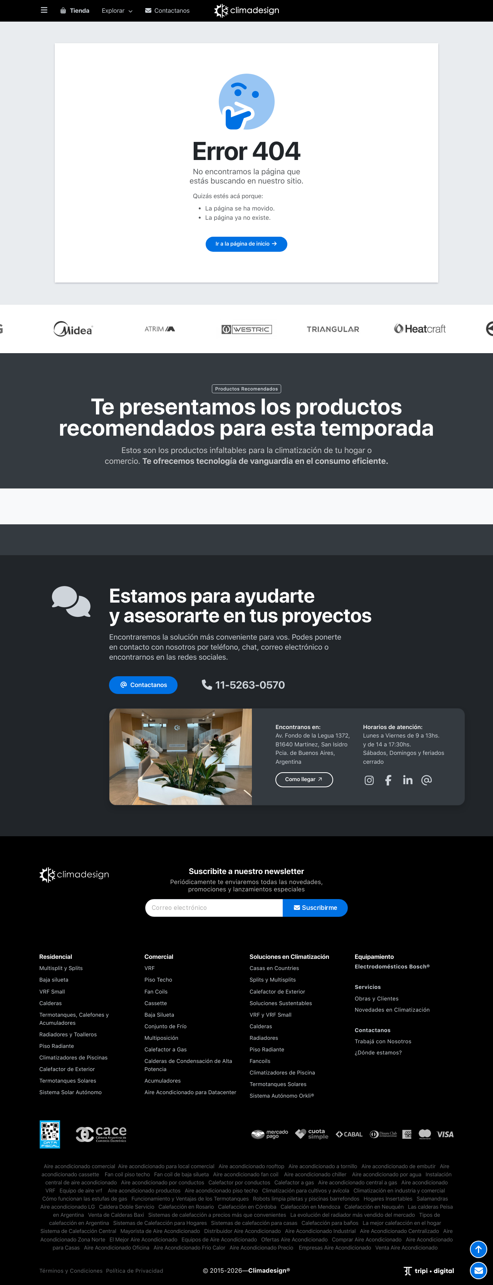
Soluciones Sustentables (281, 1003)
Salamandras (432, 1199)
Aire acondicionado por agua (387, 1175)
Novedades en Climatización (392, 1010)
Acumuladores (162, 1081)
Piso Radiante (56, 1046)
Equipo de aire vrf (81, 1191)
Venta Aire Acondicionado (406, 1248)
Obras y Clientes (377, 999)
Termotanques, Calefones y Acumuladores (74, 1019)
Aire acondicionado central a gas (357, 1183)
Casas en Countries (274, 968)
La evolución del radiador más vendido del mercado (352, 1215)
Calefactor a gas (294, 1183)
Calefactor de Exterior (67, 1069)
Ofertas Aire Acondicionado (294, 1240)
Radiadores (264, 1038)
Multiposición (161, 1038)
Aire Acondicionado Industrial (320, 1231)
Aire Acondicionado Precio (262, 1248)
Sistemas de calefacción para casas (254, 1223)
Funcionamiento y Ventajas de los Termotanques (190, 1199)
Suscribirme (315, 907)
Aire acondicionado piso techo (221, 1191)
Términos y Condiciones (71, 1271)
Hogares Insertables (388, 1199)
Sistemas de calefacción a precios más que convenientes (217, 1215)
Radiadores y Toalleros (68, 1035)
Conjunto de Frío (165, 1027)
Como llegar (304, 779)
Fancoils (260, 1061)
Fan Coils (156, 992)
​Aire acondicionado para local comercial (166, 1167)
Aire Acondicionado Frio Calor (189, 1248)
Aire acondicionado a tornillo (322, 1167)
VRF (149, 968)
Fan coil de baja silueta (181, 1175)
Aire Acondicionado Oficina (116, 1248)
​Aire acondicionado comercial (79, 1167)
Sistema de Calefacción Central (78, 1231)
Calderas (50, 1003)
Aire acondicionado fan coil (246, 1175)
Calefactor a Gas (165, 1050)
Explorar (117, 10)
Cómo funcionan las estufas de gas (84, 1199)
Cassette (155, 1003)
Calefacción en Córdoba (247, 1207)
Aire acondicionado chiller (316, 1175)
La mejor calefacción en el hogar (402, 1223)
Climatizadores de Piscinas (73, 1058)
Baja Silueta (159, 1015)
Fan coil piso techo (127, 1175)
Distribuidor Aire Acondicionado (242, 1231)
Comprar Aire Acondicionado (367, 1240)
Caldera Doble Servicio (126, 1207)
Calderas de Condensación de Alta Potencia (188, 1065)
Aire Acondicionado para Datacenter (190, 1093)
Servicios (368, 987)
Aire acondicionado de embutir (398, 1167)
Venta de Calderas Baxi (116, 1215)
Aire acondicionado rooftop (251, 1167)
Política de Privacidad (134, 1271)
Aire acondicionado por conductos (162, 1183)
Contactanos (167, 10)
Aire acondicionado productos (144, 1191)
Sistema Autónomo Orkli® (282, 1096)
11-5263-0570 (242, 685)
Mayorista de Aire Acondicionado (160, 1231)
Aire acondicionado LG (67, 1207)
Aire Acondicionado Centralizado (399, 1231)
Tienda (74, 10)
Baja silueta (54, 980)
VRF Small (52, 992)
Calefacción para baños (330, 1223)
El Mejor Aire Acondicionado (143, 1240)
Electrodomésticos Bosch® (392, 967)
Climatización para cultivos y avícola (305, 1191)
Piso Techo (158, 980)
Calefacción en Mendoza (310, 1207)
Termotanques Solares (67, 1081)
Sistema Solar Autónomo (70, 1093)
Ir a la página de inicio (246, 244)
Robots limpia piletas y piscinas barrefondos (306, 1199)
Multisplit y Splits (61, 968)
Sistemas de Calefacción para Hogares (160, 1223)
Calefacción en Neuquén (374, 1207)
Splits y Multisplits (273, 980)
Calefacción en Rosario (186, 1207)
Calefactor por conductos (239, 1183)
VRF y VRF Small (271, 1015)
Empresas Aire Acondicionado (335, 1248)
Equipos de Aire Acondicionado (219, 1240)
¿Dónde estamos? (378, 1053)
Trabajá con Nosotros (383, 1042)
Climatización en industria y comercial (399, 1191)
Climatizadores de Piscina (282, 1073)
